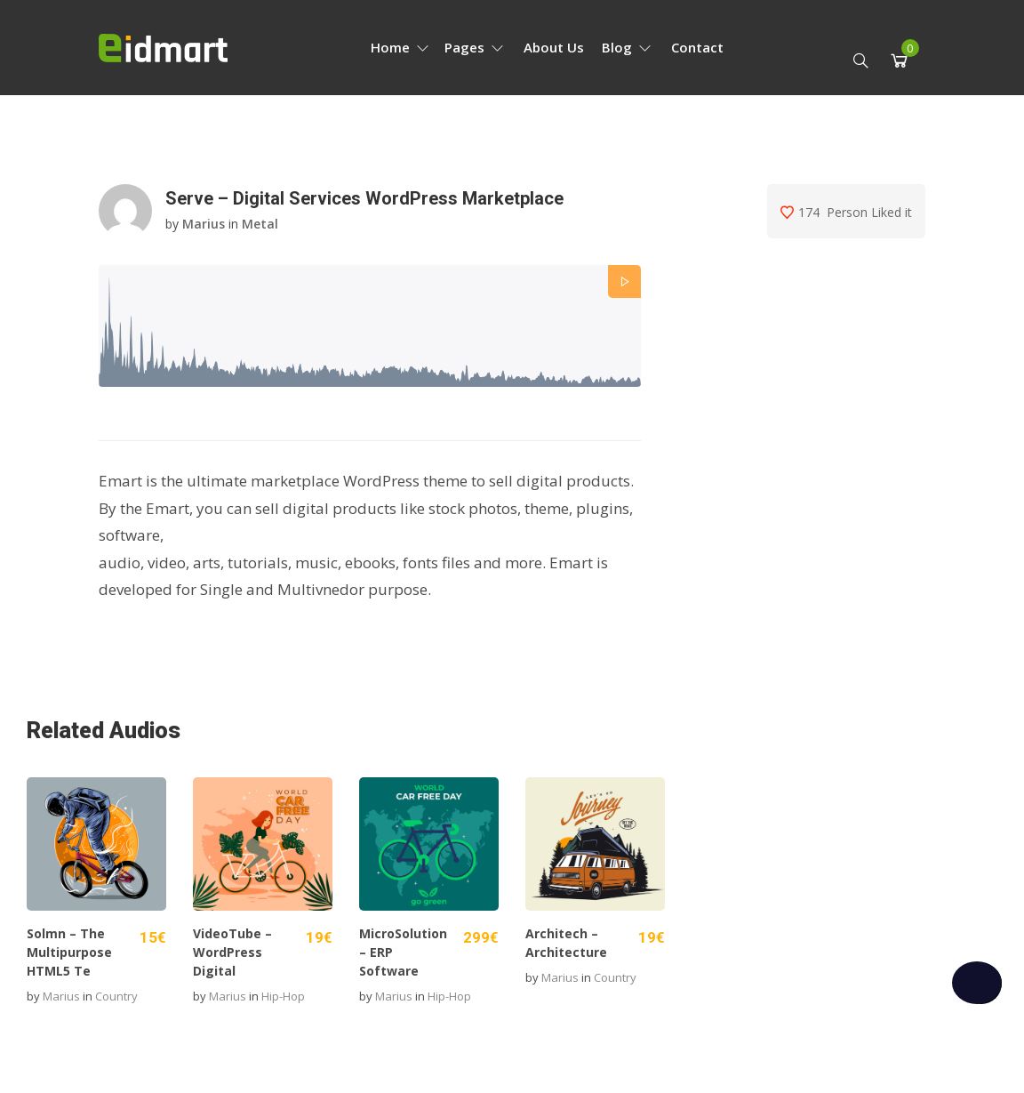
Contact (697, 47)
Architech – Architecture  (568, 942)
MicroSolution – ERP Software (403, 952)
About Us (554, 47)
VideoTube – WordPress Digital (232, 952)
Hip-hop (283, 996)
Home (400, 47)
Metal (260, 223)
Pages (474, 47)
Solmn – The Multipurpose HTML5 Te (69, 952)
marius (203, 223)
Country (116, 996)
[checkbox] (977, 982)
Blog (627, 47)
